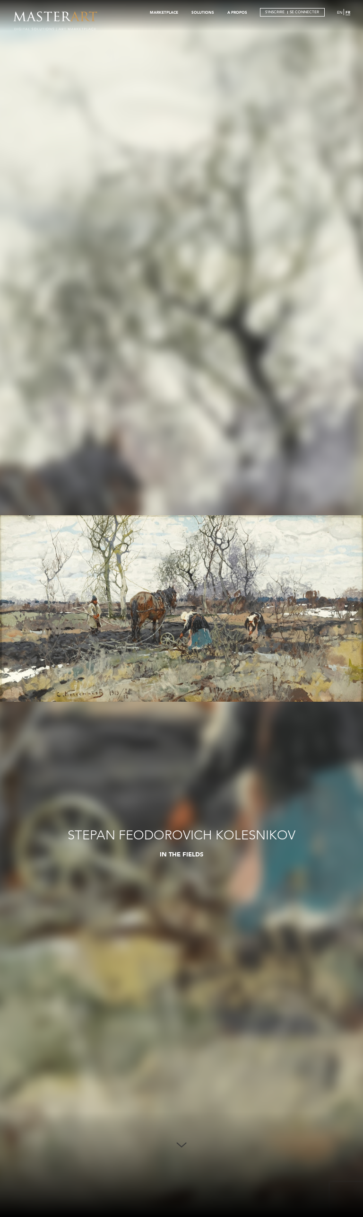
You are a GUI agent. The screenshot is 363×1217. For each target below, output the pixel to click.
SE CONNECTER (304, 12)
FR (348, 12)
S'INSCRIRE (275, 12)
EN (339, 12)
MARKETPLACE (164, 12)
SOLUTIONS (202, 12)
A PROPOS (237, 12)
